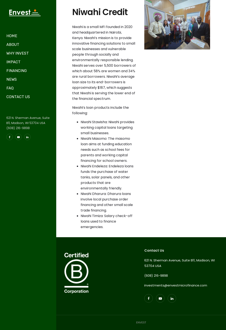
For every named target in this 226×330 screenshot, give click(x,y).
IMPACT (13, 62)
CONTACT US (18, 96)
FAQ (10, 88)
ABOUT (12, 44)
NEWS (11, 79)
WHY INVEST (17, 53)
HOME (11, 36)
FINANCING (16, 70)
